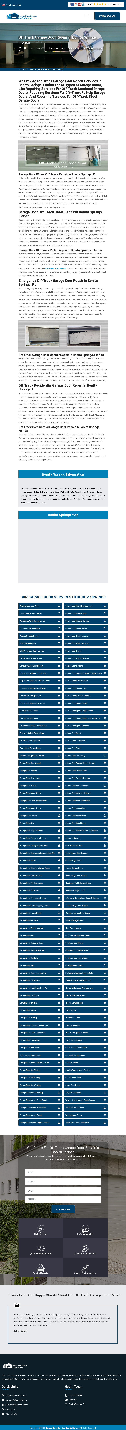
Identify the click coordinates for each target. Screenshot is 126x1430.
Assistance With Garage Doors (32, 619)
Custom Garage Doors (29, 709)
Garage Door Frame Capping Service (34, 904)
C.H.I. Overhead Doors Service (32, 649)
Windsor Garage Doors (74, 1106)
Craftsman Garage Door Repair (32, 702)
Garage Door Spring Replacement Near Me (82, 717)
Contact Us (10, 1408)
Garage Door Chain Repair (30, 807)
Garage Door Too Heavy (75, 754)
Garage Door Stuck (73, 732)
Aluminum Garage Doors (29, 605)
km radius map (63, 549)
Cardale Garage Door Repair (31, 664)
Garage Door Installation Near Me (33, 986)
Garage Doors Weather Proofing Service (81, 829)
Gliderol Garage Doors (74, 867)
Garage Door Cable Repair (30, 792)
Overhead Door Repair (74, 942)
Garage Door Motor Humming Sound (34, 1061)
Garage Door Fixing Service (31, 874)
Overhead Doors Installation (76, 956)
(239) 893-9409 (107, 16)
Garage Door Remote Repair (77, 642)
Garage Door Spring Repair (76, 702)
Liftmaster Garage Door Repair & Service (82, 897)
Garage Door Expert (28, 859)
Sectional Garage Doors (75, 1054)
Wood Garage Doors (73, 1114)
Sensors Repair (71, 1061)
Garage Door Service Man (75, 687)
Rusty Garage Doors (73, 1039)
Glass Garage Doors (73, 859)
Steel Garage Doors (73, 1076)
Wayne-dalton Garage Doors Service (80, 1099)
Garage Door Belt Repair (30, 777)
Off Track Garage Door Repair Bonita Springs (44, 69)
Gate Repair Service (73, 844)
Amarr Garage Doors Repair (31, 612)
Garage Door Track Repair (76, 769)
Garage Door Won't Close (75, 807)
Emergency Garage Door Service (33, 724)
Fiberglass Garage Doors (30, 739)
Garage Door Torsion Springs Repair (80, 762)
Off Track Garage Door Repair (77, 934)
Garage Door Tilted (73, 747)
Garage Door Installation (30, 979)
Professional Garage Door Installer (79, 971)
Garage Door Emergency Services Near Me (37, 852)
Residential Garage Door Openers (79, 986)
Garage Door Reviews (74, 664)
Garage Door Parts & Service (77, 619)
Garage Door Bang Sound (30, 762)
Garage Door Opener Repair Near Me (34, 1121)
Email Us (73, 1398)
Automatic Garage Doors (30, 627)
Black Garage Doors (28, 642)
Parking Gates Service (74, 964)
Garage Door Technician (75, 739)
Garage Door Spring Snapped (77, 724)
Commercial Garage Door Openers (33, 687)
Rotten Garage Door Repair (76, 1031)
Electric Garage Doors (29, 717)
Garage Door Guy (27, 934)
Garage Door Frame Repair (31, 912)
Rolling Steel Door (72, 1024)
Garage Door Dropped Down (31, 829)
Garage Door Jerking (28, 1016)
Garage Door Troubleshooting (77, 777)
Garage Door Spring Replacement (79, 709)
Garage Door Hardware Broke (32, 949)
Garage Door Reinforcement (77, 634)
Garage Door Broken (28, 784)
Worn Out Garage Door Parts (77, 1121)
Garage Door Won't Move (75, 814)
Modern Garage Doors (74, 919)
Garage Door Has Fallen (29, 956)
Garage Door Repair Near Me (77, 657)
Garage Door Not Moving (30, 1076)
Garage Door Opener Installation (33, 1106)
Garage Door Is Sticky (28, 1001)
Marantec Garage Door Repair (77, 912)
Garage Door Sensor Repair (76, 679)
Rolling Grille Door (72, 1016)
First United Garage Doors (30, 747)
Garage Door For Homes (29, 889)
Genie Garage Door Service (76, 852)
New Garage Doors (73, 927)
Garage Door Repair (73, 649)
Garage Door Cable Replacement (33, 799)
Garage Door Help (27, 964)
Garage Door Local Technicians (33, 1031)
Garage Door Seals (27, 822)
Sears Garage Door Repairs (76, 1046)
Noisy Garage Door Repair (30, 1054)
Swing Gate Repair (73, 1084)
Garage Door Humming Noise (31, 942)
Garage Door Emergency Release (33, 837)
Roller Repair (70, 1009)
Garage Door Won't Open (75, 822)
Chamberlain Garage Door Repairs (33, 672)
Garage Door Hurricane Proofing (33, 971)
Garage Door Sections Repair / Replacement (83, 672)
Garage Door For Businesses (31, 882)
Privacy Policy (11, 1413)
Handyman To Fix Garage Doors (78, 882)
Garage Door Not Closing (30, 1069)
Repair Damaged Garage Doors (78, 979)
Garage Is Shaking (72, 837)
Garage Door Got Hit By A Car (32, 927)
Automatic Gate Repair (29, 634)
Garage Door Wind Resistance (77, 799)
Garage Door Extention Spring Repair (35, 867)
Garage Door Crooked (28, 814)
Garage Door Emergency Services (33, 844)
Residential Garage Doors (75, 994)
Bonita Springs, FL (77, 1403)
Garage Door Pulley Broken (76, 627)
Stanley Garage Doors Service (77, 1069)
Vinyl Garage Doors (73, 1091)
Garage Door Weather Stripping (78, 792)
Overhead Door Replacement (77, 949)
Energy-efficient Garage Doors (32, 732)
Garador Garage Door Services (32, 754)
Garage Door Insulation (29, 994)
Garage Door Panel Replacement (78, 605)
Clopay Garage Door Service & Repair (35, 679)
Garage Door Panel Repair (76, 612)
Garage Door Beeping (28, 769)
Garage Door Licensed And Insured (34, 1024)
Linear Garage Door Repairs (76, 904)
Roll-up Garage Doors (74, 1001)
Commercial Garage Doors (30, 694)
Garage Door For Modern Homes (33, 897)
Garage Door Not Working (30, 1084)
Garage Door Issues (28, 1009)
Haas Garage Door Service (76, 874)
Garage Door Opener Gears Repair (33, 1099)
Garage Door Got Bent (29, 919)
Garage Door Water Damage (76, 784)
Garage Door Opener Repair (31, 1114)
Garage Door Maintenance (30, 1046)
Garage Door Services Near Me (77, 694)
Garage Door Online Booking (31, 1091)
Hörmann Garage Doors (75, 889)
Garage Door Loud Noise (30, 1039)
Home (21, 69)
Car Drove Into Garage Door (31, 657)
